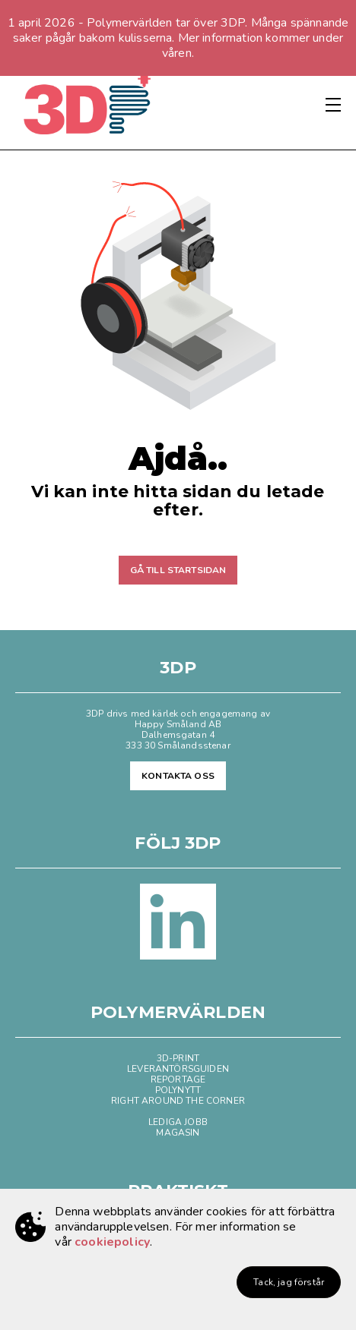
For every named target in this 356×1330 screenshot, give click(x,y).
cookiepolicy (112, 1242)
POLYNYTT (178, 1090)
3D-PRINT (178, 1058)
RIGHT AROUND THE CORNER (178, 1101)
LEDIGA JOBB (178, 1122)
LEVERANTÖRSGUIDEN (178, 1069)
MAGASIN (177, 1133)
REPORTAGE (178, 1079)
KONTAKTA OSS (178, 776)
